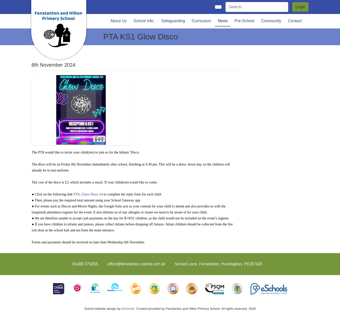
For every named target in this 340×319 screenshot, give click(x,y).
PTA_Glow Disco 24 (88, 194)
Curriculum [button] (201, 21)
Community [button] (271, 21)
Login (300, 7)
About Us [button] (118, 21)
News (223, 21)
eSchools (127, 309)
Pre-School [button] (244, 21)
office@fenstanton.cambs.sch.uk (136, 264)
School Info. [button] (144, 21)
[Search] (254, 7)
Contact (295, 21)
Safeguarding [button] (173, 21)
